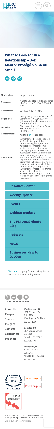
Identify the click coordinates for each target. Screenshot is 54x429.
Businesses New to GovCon (24, 254)
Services (10, 319)
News (14, 243)
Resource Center (22, 186)
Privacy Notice (11, 417)
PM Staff (10, 338)
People (9, 314)
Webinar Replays (22, 212)
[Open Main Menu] (38, 5)
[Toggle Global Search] (47, 5)
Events (15, 203)
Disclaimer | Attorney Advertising (32, 417)
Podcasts (16, 234)
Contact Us (12, 334)
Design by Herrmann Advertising (18, 420)
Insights (10, 324)
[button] (7, 78)
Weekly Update (21, 194)
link (30, 134)
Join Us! (10, 329)
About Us (11, 309)
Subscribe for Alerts (17, 301)
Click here (12, 271)
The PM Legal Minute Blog (25, 223)
